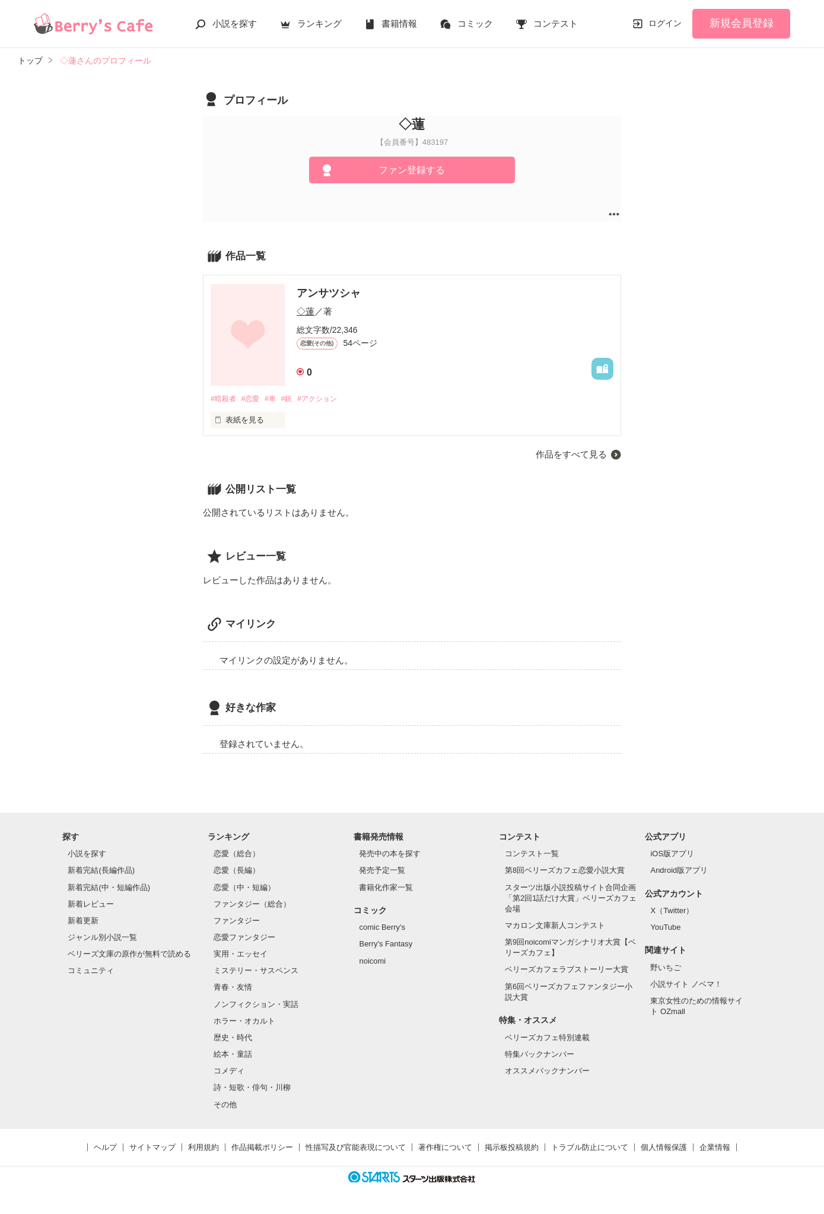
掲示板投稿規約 (512, 1147)
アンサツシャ (329, 293)
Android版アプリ (679, 870)
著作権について (445, 1147)
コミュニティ (91, 971)
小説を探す (234, 23)
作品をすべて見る (571, 455)
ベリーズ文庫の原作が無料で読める (129, 954)
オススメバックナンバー (547, 1071)
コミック (475, 23)
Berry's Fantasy (385, 944)
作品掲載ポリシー (262, 1147)
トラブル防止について (589, 1147)
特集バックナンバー (539, 1054)
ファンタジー (237, 921)
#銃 (294, 399)
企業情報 (714, 1147)
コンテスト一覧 (532, 854)
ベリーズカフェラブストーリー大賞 (566, 969)
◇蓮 (305, 311)
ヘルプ (105, 1147)
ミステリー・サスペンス (256, 971)
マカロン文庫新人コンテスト (555, 925)
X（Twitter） (671, 911)
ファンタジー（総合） (252, 904)
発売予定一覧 (382, 870)
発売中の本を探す (390, 854)
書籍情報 (399, 23)
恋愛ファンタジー (244, 937)
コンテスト (555, 23)
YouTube (665, 927)
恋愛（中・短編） (244, 887)
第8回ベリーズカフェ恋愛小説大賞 (565, 870)
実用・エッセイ (241, 954)
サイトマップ (152, 1147)
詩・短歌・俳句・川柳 (252, 1087)
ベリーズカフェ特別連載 (547, 1037)
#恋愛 (253, 399)
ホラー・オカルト (244, 1021)
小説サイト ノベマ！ (686, 984)
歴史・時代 (233, 1038)
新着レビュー (91, 904)
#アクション (327, 399)
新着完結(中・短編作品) (109, 887)
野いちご (665, 968)
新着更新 (83, 921)
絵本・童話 (233, 1054)
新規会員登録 (742, 23)
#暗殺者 (224, 399)
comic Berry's (382, 927)
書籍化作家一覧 (386, 887)
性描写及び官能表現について (356, 1147)
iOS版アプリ (672, 854)
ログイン (665, 23)
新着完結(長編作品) (101, 870)
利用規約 (203, 1147)
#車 (275, 399)
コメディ (229, 1071)
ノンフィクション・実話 (256, 1004)
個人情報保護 (664, 1147)
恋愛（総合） (237, 854)
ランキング (319, 23)
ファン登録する (411, 170)
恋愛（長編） (237, 870)
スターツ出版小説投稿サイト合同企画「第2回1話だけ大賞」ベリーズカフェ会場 (571, 898)
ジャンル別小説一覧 (102, 937)
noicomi (372, 960)
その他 (225, 1104)
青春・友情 (233, 987)
